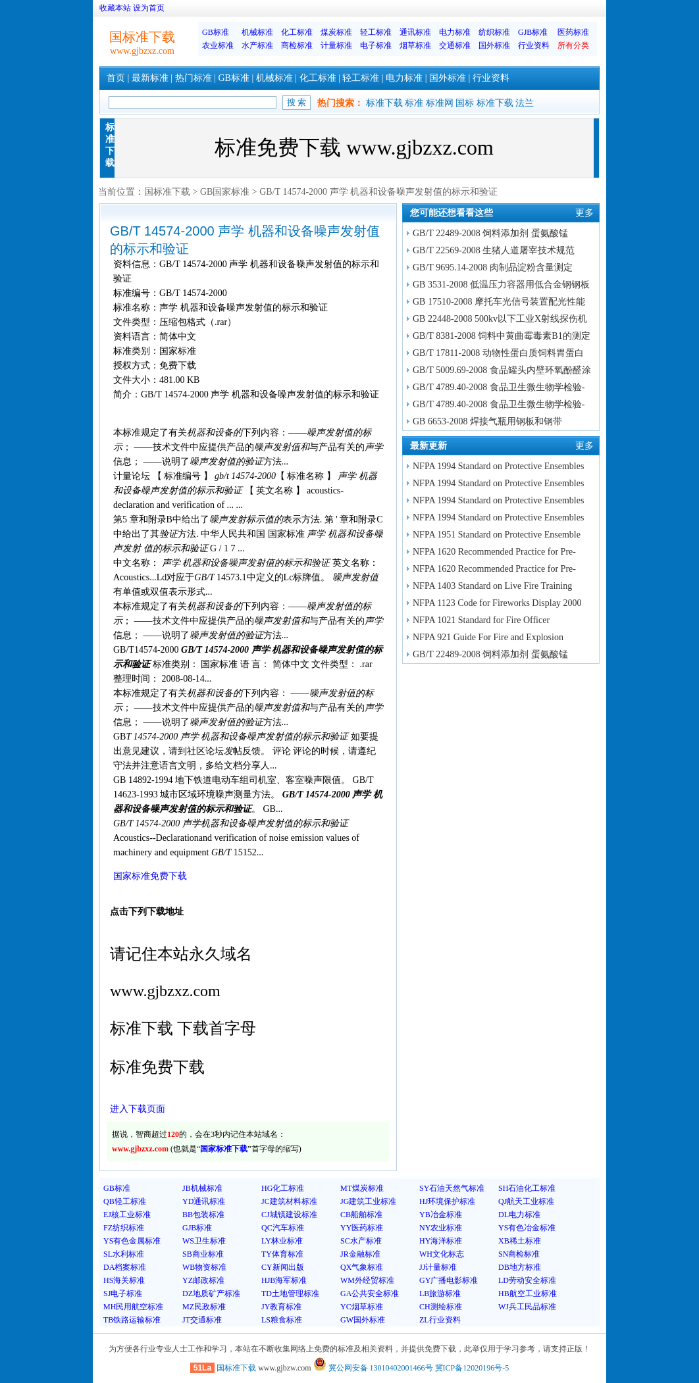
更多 (584, 213)
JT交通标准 (202, 1319)
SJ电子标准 (122, 1293)
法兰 (524, 103)
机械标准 (257, 32)
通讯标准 (415, 32)
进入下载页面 (137, 1109)
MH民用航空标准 (133, 1306)
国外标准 (494, 45)
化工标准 (297, 32)
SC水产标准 (361, 1240)
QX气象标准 (361, 1267)
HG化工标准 (282, 1188)
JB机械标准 (202, 1188)
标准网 (439, 103)
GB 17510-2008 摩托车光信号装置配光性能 (499, 302)
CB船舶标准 (361, 1214)
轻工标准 (376, 32)
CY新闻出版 (282, 1267)
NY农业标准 (440, 1227)
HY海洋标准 (440, 1240)
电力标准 (455, 32)
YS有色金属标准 (132, 1240)
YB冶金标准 (440, 1214)
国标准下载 (167, 192)
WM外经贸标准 (367, 1280)
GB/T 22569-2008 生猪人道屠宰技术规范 (494, 250)
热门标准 (193, 78)
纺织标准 (494, 32)
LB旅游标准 (440, 1293)
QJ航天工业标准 (526, 1201)
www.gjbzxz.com (142, 51)
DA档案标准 (124, 1267)
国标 (464, 103)
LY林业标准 (282, 1240)
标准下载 (384, 103)
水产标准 (257, 45)
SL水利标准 (123, 1254)
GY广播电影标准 (448, 1280)
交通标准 (455, 45)
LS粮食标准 (281, 1319)
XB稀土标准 (519, 1240)
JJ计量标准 (438, 1267)
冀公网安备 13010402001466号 (373, 1367)
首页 (116, 78)
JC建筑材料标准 (289, 1201)
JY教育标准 (281, 1306)
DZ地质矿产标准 (211, 1293)
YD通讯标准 (203, 1201)
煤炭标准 (336, 32)
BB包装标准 (203, 1214)
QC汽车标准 (282, 1227)
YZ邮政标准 (203, 1280)
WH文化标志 (441, 1254)
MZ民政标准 (204, 1306)
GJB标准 (533, 32)
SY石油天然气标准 (451, 1188)
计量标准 (336, 45)
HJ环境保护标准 (447, 1201)
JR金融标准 (360, 1254)
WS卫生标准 (204, 1240)
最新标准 (150, 78)
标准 (414, 103)
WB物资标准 (204, 1267)
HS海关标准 (124, 1280)
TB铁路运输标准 (132, 1319)
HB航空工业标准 (527, 1293)
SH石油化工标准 (527, 1188)
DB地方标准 (519, 1267)
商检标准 (297, 45)
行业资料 (534, 45)
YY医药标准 (361, 1227)
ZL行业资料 (440, 1319)
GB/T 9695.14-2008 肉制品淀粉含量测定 (493, 267)
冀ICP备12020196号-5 (472, 1367)
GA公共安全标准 (369, 1293)
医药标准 (573, 32)
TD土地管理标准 (290, 1293)
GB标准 (215, 32)
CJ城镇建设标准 (289, 1214)
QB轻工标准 (124, 1201)
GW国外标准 (362, 1319)
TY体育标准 (282, 1254)
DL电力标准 (519, 1214)
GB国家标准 (224, 192)
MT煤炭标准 (362, 1188)
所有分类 (573, 45)
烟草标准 (415, 45)
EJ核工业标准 (127, 1214)
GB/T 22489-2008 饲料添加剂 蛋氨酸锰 (490, 233)
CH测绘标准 (440, 1306)
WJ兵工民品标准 (527, 1306)
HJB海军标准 (284, 1280)
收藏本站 (115, 8)
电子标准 (376, 45)
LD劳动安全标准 (527, 1280)
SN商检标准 (519, 1254)
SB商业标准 (203, 1254)
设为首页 (149, 8)
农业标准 (218, 45)
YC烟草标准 (361, 1306)
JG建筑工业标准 (368, 1201)
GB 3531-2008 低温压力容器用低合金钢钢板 (501, 284)
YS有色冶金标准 (527, 1227)
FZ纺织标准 (123, 1227)
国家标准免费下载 (150, 876)
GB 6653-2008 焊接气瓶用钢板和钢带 (487, 421)
